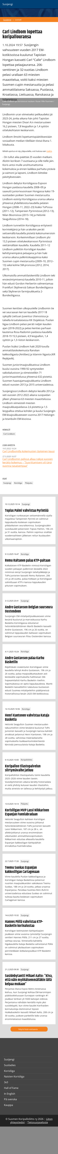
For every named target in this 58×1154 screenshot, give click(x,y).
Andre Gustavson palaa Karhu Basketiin (24, 660)
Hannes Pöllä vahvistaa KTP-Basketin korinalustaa (24, 924)
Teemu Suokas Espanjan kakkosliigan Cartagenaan (22, 869)
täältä (49, 151)
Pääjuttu (28, 483)
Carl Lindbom (9, 434)
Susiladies (10, 1065)
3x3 (6, 1082)
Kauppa (8, 1105)
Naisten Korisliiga (14, 1076)
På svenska (10, 1099)
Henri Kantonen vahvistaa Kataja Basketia (27, 717)
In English (9, 1093)
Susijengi (7, 19)
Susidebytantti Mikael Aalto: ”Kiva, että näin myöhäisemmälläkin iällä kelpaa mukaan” (28, 980)
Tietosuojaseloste (37, 1122)
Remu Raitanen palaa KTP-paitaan (27, 560)
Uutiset (18, 19)
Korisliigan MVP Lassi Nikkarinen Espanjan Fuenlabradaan (27, 812)
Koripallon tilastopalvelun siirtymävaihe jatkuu (23, 768)
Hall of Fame (11, 1088)
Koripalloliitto (26, 760)
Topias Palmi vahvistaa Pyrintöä (26, 510)
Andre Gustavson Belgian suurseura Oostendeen (29, 609)
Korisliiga (18, 483)
